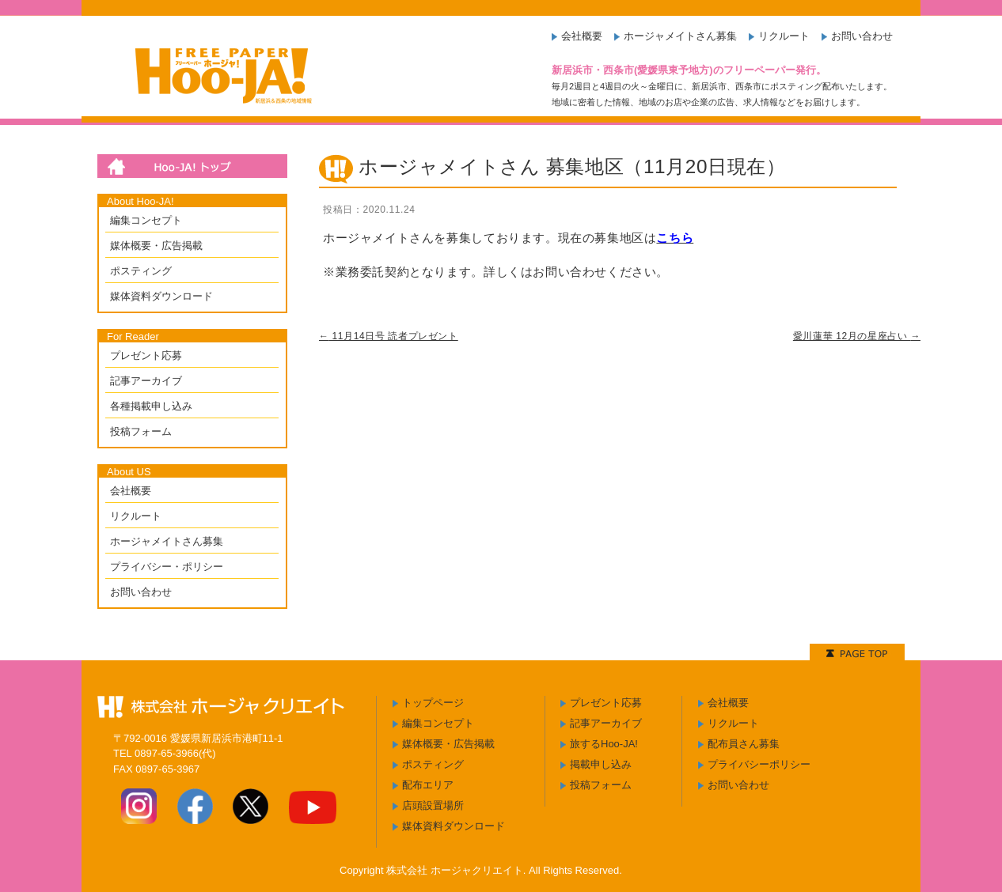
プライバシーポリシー (759, 764)
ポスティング (141, 271)
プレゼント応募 (146, 355)
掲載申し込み (601, 764)
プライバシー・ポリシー (166, 567)
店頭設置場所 (433, 805)
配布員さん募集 (744, 744)
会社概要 (581, 36)
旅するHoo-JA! (604, 744)
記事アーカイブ (146, 381)
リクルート (784, 36)
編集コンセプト (146, 220)
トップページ (433, 703)
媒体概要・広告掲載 (156, 245)
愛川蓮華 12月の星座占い (856, 336)
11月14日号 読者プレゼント (388, 336)
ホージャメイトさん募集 (680, 36)
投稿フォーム (141, 431)
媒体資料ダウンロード (161, 296)
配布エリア (428, 785)
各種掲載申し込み (151, 406)
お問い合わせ (862, 36)
